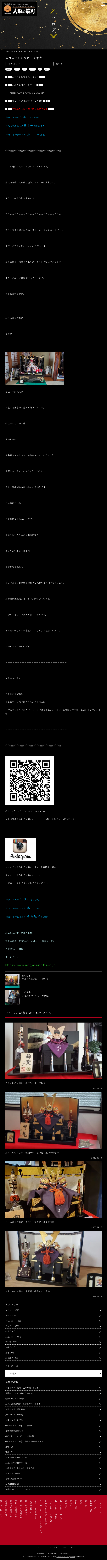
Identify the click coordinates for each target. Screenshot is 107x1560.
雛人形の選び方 (26, 1508)
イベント (9, 1310)
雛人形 (85, 1503)
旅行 (7, 1352)
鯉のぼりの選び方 (11, 1509)
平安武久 (32, 69)
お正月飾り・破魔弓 (55, 1510)
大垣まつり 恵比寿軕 (15, 1409)
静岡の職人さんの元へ (15, 1398)
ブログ (8, 1325)
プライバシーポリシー (69, 1548)
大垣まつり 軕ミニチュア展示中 (20, 1467)
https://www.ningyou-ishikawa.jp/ (27, 92)
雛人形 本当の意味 (21, 1509)
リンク (37, 1548)
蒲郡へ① (9, 1451)
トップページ (100, 1506)
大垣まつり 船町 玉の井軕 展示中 (21, 1387)
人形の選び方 (30, 1506)
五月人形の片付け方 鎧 (16, 1457)
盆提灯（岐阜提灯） (35, 1510)
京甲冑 (17, 69)
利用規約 (72, 1556)
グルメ (8, 1315)
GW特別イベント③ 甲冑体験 (18, 1425)
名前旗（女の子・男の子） (45, 1513)
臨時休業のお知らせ (14, 1430)
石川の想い (95, 1505)
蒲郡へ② (9, 1446)
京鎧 (24, 69)
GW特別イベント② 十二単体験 (19, 1436)
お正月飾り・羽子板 (60, 1510)
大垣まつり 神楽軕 (14, 1419)
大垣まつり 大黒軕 (14, 1414)
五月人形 (9, 69)
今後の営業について (14, 1478)
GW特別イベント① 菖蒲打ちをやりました (24, 1441)
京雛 (7, 1347)
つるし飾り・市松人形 (50, 1511)
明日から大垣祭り (13, 1473)
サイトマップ (53, 1548)
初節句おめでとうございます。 (18, 1489)
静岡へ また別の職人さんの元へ (20, 1393)
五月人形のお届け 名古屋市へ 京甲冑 (22, 1403)
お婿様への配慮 (6, 1508)
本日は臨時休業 (12, 1483)
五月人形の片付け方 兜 (16, 1462)
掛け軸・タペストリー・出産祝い (40, 1516)
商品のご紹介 (90, 1506)
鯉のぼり (9, 1357)
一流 (7, 1331)
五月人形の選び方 (16, 1509)
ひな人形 (9, 1320)
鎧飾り (46, 69)
